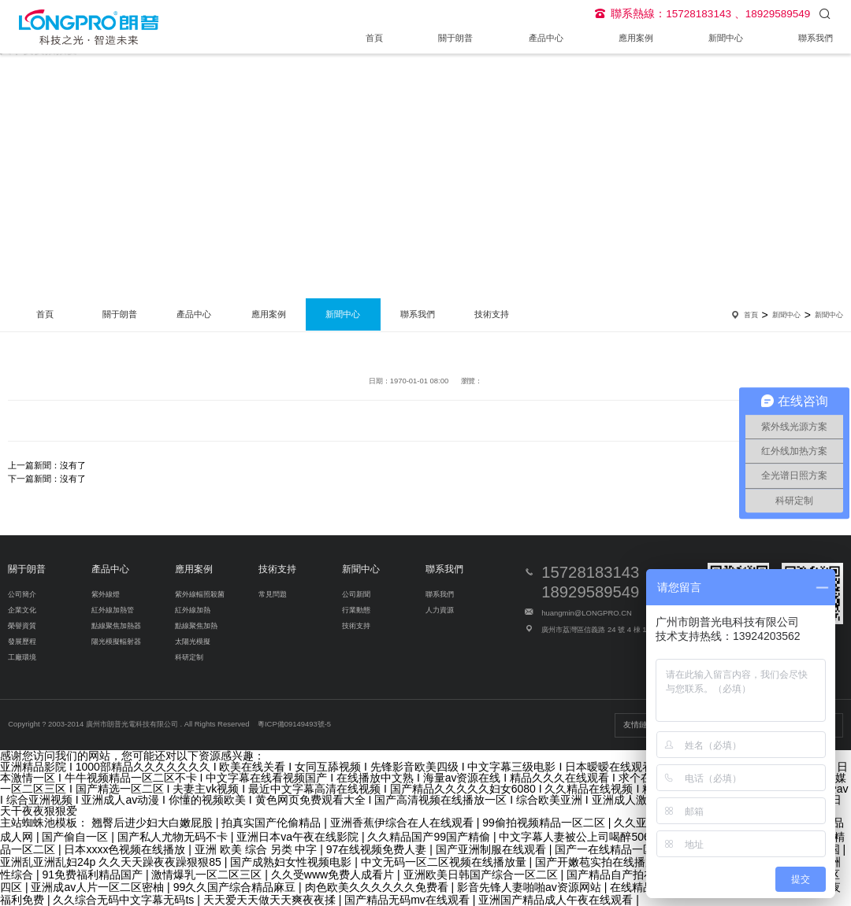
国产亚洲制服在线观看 (492, 849)
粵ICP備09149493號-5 (294, 723)
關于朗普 (455, 38)
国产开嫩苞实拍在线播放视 (603, 862)
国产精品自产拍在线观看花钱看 (645, 874)
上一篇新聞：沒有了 (47, 465)
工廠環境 (22, 657)
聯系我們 (815, 38)
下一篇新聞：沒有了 (47, 478)
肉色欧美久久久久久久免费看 (378, 887)
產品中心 (546, 38)
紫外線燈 (105, 594)
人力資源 (440, 609)
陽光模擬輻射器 (116, 641)
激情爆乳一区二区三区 (208, 874)
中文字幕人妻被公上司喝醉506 (575, 836)
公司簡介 (22, 594)
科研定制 (189, 657)
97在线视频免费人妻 (377, 849)
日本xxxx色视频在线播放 (126, 849)
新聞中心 (725, 38)
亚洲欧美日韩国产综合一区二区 (482, 874)
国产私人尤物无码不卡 (174, 836)
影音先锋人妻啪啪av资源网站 (530, 887)
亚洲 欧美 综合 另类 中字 (257, 849)
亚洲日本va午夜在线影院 (299, 836)
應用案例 (636, 38)
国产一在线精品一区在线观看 (628, 849)
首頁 (374, 38)
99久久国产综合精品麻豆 (236, 887)
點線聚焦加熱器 (116, 625)
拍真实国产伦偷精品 (272, 822)
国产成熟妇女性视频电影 (292, 862)
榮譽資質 (22, 625)
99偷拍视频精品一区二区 (545, 822)
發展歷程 (22, 641)
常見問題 (272, 594)
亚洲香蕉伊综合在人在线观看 (403, 822)
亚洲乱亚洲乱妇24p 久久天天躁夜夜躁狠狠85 (112, 862)
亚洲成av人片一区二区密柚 (99, 887)
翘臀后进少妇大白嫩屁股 (153, 822)
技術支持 (491, 314)
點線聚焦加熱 (196, 625)
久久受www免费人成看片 (334, 874)
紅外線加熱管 (112, 609)
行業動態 (356, 609)
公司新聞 (356, 594)
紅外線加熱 (192, 609)
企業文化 (22, 609)
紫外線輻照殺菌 (200, 594)
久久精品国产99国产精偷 (429, 836)
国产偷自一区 (76, 836)
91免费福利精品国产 (93, 874)
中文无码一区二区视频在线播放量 (445, 862)
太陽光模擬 (192, 641)
